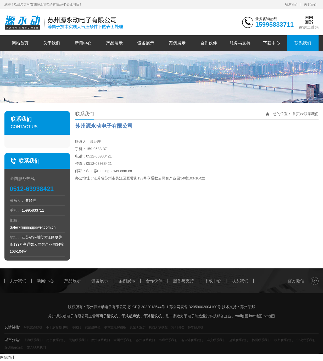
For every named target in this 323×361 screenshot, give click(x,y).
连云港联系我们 (192, 340)
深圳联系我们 (13, 347)
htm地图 (256, 316)
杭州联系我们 (283, 340)
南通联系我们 (168, 340)
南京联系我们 (55, 340)
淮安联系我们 (216, 340)
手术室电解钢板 (115, 327)
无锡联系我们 (78, 340)
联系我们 (291, 4)
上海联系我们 (33, 340)
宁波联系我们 (306, 340)
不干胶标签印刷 (57, 327)
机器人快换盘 (158, 327)
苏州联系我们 (145, 340)
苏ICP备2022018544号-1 (148, 307)
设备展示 (145, 43)
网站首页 (20, 43)
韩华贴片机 (195, 327)
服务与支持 (240, 43)
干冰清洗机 (152, 316)
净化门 (76, 327)
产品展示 (114, 43)
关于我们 (310, 4)
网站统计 (7, 357)
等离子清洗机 (107, 316)
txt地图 (269, 316)
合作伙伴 (208, 43)
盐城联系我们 (238, 340)
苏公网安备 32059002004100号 (195, 307)
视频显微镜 (93, 327)
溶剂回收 (177, 327)
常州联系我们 (123, 340)
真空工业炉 (138, 327)
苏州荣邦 (247, 307)
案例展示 (177, 43)
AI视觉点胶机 (33, 327)
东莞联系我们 (36, 347)
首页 (296, 114)
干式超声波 (130, 316)
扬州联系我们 (261, 340)
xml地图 (241, 316)
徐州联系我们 (100, 340)
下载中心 (271, 43)
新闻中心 (83, 43)
